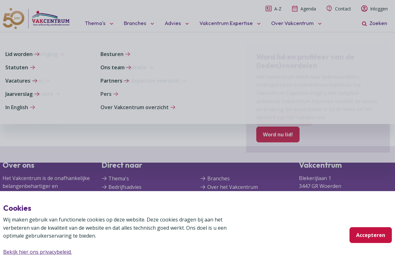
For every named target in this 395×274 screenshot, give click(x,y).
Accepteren (370, 235)
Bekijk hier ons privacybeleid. (37, 251)
